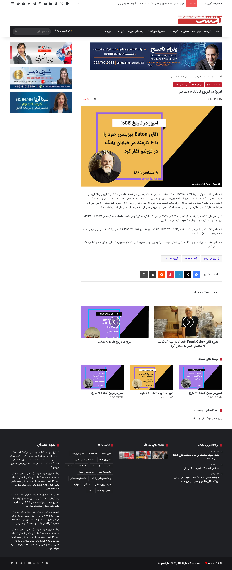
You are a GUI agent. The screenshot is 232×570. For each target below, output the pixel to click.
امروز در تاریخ (206, 77)
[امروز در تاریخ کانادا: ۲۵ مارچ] (151, 377)
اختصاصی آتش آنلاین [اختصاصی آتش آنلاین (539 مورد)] (84, 460)
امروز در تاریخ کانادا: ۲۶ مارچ (205, 393)
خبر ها (208, 31)
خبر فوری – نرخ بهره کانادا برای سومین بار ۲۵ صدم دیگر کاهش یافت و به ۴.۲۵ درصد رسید (35, 522)
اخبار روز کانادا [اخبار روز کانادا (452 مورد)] (105, 460)
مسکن (186, 31)
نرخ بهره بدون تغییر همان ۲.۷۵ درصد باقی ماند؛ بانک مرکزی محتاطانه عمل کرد (35, 485)
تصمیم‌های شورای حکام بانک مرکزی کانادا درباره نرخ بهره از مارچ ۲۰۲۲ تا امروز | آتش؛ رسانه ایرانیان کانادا (35, 497)
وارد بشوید (195, 418)
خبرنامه (121, 31)
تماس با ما (108, 31)
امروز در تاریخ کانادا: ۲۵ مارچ (156, 393)
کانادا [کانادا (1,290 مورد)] (90, 490)
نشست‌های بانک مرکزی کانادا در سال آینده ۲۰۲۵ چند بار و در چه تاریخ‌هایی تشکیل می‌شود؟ (34, 464)
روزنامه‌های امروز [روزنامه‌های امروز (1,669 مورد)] (86, 472)
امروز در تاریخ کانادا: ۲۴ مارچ (107, 393)
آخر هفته (174, 31)
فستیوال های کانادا (156, 31)
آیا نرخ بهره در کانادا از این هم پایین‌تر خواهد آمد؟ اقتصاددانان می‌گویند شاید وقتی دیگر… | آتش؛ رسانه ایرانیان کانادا (34, 456)
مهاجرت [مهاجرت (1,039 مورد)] (75, 484)
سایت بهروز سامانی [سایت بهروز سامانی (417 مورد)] (103, 484)
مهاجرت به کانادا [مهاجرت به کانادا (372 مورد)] (104, 490)
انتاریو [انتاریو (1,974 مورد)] (108, 466)
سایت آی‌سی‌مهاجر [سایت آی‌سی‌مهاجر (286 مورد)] (78, 478)
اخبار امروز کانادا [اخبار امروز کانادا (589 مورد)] (77, 453)
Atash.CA (213, 563)
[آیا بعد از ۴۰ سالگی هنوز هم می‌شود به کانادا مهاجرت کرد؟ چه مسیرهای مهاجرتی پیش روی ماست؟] (143, 455)
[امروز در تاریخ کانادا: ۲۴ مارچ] (102, 377)
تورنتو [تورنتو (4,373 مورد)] (69, 466)
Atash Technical (206, 292)
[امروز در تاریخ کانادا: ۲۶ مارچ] (200, 377)
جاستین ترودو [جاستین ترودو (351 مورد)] (105, 472)
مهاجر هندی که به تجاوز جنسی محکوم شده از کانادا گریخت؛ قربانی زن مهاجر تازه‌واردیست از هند (139, 4)
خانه (217, 31)
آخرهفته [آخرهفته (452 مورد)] (93, 453)
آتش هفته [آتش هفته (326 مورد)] (106, 453)
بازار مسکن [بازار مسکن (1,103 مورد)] (96, 466)
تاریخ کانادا (197, 85)
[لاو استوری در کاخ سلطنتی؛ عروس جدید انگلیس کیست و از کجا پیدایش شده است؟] (160, 455)
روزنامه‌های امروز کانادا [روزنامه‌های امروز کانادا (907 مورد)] (101, 478)
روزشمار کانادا (181, 85)
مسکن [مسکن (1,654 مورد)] (87, 484)
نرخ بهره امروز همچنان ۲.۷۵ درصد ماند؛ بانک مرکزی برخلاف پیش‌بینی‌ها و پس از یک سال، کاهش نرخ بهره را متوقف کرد (35, 543)
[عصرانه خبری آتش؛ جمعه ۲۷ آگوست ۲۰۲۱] (126, 455)
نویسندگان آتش (137, 31)
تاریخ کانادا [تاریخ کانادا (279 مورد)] (81, 466)
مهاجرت (197, 31)
